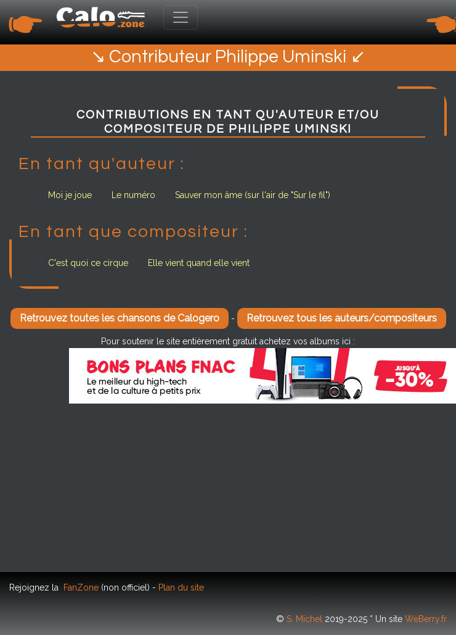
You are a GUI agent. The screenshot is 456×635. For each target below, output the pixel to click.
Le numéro (133, 195)
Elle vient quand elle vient (199, 263)
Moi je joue (70, 195)
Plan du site (181, 587)
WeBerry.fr (426, 619)
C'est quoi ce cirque (88, 263)
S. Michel (304, 619)
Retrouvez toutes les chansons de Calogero (119, 318)
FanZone (81, 587)
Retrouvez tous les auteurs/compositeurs (341, 318)
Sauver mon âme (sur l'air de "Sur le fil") (252, 195)
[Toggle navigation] (180, 17)
